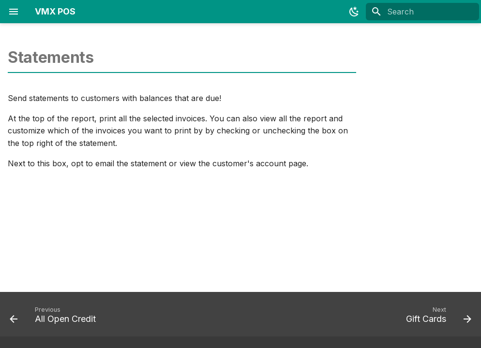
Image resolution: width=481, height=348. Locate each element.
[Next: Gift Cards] (436, 317)
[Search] (422, 11)
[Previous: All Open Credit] (55, 317)
